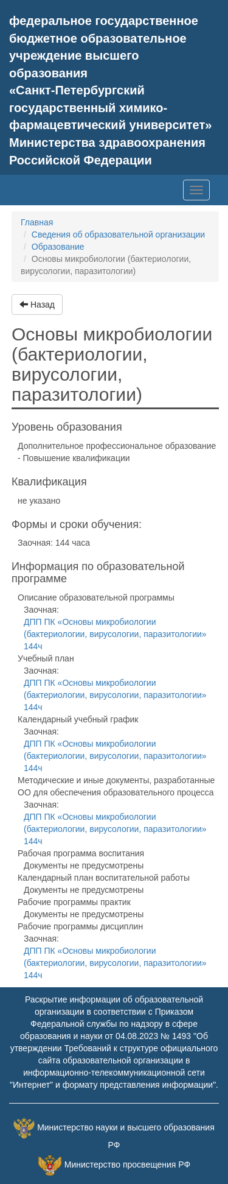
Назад (37, 304)
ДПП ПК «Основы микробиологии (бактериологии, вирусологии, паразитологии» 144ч (115, 634)
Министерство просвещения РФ (127, 1164)
